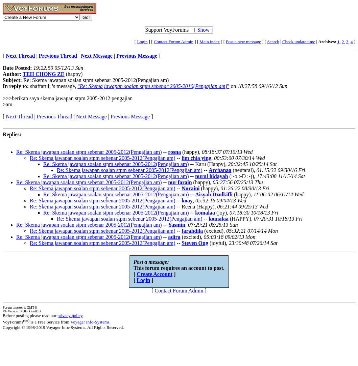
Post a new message (243, 41)
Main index (209, 41)
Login (142, 41)
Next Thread (19, 116)
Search (273, 41)
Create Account (154, 274)
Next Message (91, 116)
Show (203, 30)
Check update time (298, 41)
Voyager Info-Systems (90, 322)
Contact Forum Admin (173, 41)
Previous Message (130, 116)
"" (153, 86)
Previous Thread (54, 116)
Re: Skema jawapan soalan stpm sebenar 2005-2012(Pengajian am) (89, 152)
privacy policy (69, 315)
